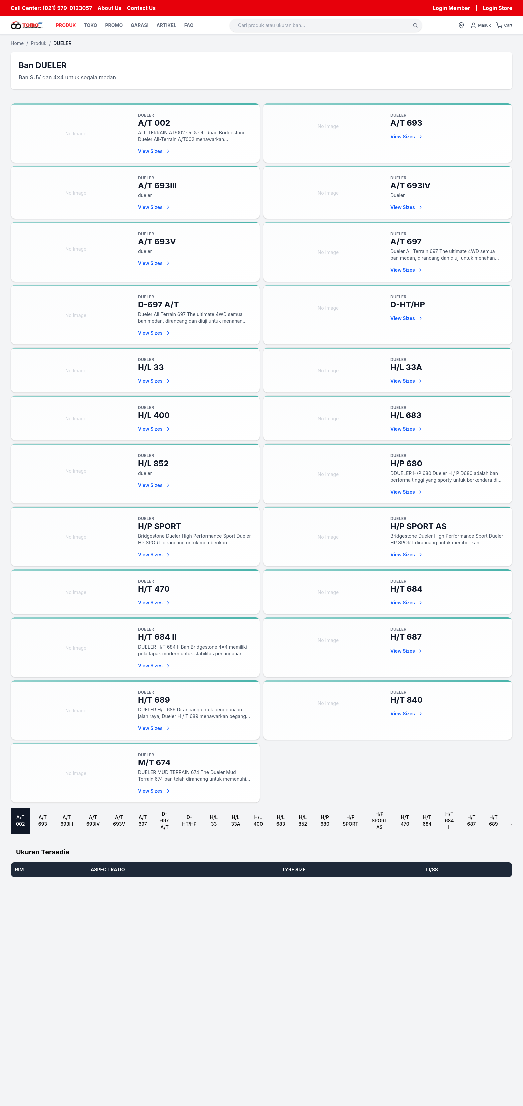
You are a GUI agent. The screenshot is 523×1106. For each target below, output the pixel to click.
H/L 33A (235, 820)
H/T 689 (493, 820)
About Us (110, 8)
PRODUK (66, 25)
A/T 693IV (93, 820)
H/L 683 (280, 820)
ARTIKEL (166, 25)
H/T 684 (427, 820)
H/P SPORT (350, 820)
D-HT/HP (189, 820)
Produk (38, 43)
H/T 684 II (449, 820)
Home (17, 43)
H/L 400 (258, 820)
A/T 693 (42, 820)
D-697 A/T (164, 820)
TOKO (90, 25)
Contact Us (141, 8)
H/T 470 (405, 820)
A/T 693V (119, 820)
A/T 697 (142, 820)
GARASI (139, 25)
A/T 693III (66, 820)
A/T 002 (20, 820)
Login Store (497, 8)
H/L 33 (214, 820)
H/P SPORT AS (379, 820)
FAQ (189, 25)
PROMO (114, 25)
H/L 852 (302, 820)
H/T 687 (471, 820)
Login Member (451, 8)
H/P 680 (324, 820)
